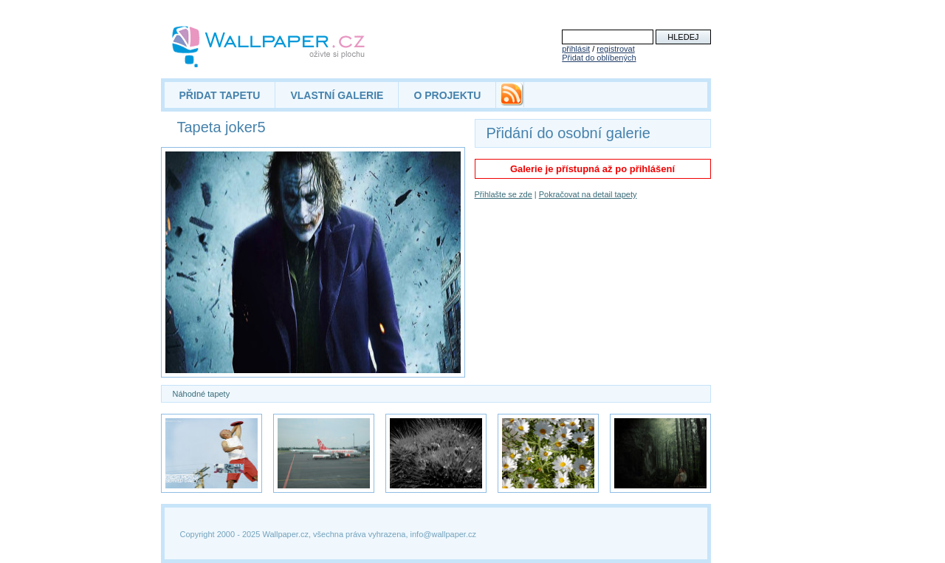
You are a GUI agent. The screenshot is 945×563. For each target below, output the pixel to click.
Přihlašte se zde (503, 194)
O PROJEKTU (447, 95)
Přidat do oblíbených (599, 57)
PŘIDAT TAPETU (220, 95)
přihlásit (576, 48)
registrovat (615, 48)
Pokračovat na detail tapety (588, 194)
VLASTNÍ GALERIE (336, 95)
